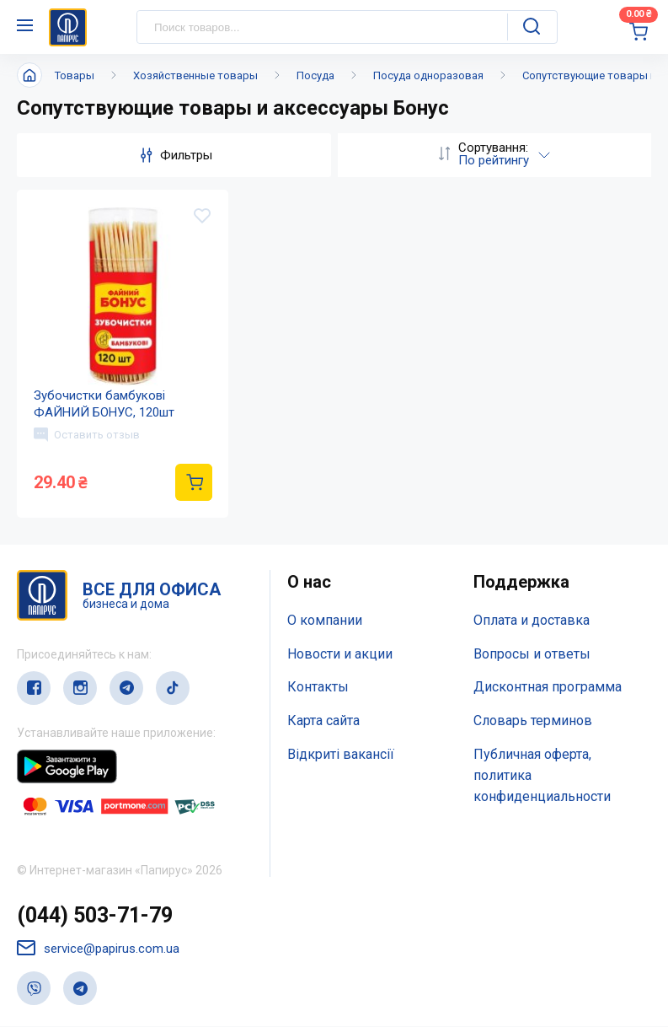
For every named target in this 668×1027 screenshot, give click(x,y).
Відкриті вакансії (340, 755)
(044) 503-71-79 (95, 916)
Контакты (318, 688)
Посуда (315, 75)
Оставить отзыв (87, 435)
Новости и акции (340, 654)
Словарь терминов (532, 721)
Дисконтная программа (547, 688)
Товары (74, 75)
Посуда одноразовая (428, 75)
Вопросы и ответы (532, 654)
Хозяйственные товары (195, 75)
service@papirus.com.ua (98, 949)
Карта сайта (323, 721)
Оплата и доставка (531, 621)
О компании (324, 621)
